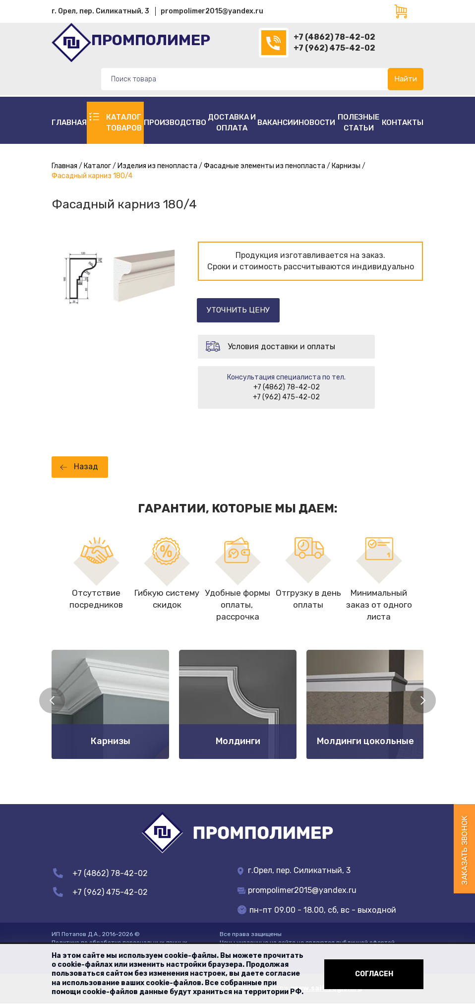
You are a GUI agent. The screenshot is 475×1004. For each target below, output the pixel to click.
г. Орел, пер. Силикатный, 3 (100, 11)
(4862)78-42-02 (273, 42)
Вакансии (277, 122)
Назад (86, 467)
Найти (405, 78)
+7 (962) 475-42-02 (334, 48)
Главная (69, 122)
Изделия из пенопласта (157, 166)
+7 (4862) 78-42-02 (334, 37)
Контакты (402, 122)
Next (423, 700)
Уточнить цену (244, 309)
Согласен (374, 974)
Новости (316, 122)
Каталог (97, 166)
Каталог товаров (124, 122)
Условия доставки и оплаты (281, 346)
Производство (175, 122)
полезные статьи (358, 122)
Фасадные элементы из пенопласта (264, 166)
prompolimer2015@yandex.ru (212, 11)
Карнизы (346, 166)
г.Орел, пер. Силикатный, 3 (294, 871)
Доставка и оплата (232, 122)
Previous (52, 700)
